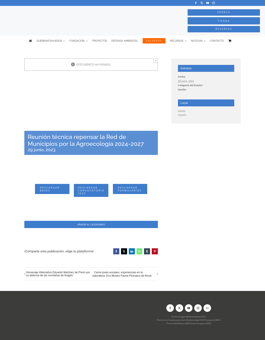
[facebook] (196, 3)
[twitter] (201, 3)
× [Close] (156, 60)
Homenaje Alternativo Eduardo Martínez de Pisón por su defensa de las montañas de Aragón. (58, 274)
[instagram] (213, 3)
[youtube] (207, 3)
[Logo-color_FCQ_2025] (50, 9)
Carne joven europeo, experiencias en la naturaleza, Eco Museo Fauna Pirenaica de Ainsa (121, 274)
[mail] (207, 308)
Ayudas (182, 89)
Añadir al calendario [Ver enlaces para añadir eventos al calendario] (91, 224)
